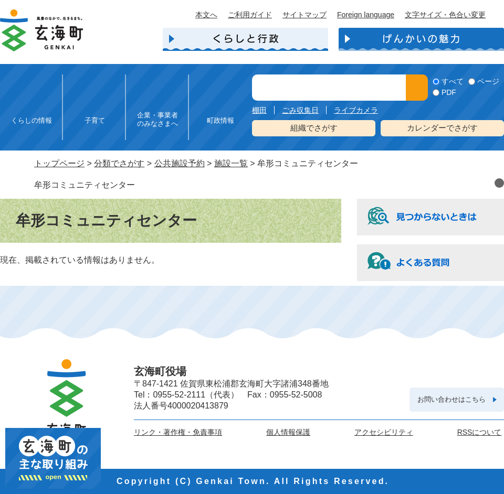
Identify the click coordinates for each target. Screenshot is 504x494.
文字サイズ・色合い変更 (445, 14)
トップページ (59, 163)
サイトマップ (304, 14)
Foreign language (365, 14)
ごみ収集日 (300, 110)
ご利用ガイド (250, 14)
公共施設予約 (179, 163)
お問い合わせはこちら (451, 399)
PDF (449, 92)
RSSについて (479, 432)
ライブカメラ (356, 110)
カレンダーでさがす (442, 127)
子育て (95, 120)
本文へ (206, 14)
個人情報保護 (288, 432)
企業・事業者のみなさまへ (157, 119)
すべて (453, 81)
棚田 (259, 110)
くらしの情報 (31, 120)
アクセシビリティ (383, 432)
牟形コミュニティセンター (84, 184)
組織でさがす (314, 127)
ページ (488, 81)
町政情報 (220, 120)
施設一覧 (231, 163)
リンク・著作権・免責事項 (178, 432)
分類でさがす (119, 163)
